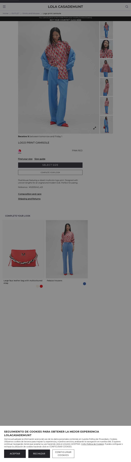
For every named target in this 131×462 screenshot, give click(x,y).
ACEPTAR (15, 453)
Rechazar (39, 453)
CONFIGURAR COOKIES (63, 453)
